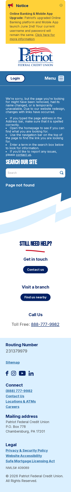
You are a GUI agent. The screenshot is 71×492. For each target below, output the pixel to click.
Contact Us (15, 396)
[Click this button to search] (61, 173)
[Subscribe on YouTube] (22, 375)
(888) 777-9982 (19, 391)
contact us (23, 155)
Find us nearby (35, 297)
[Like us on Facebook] (7, 375)
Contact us (35, 269)
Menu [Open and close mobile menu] (54, 78)
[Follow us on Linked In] (31, 375)
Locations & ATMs (21, 401)
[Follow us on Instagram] (13, 375)
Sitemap (13, 362)
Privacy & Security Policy (27, 450)
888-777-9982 (45, 324)
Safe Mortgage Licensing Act (30, 461)
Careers (12, 407)
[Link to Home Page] (35, 57)
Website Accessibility (24, 456)
